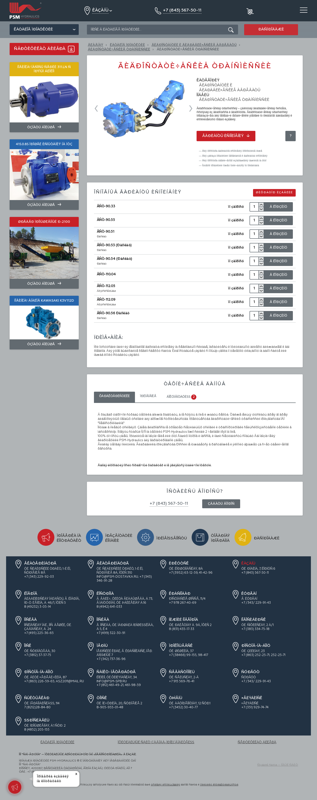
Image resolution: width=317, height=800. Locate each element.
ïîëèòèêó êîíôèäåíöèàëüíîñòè (219, 784)
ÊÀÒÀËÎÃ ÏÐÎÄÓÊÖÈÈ (127, 45)
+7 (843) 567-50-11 (169, 503)
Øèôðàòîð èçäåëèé (274, 192)
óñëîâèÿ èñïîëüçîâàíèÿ (165, 784)
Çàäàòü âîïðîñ (221, 503)
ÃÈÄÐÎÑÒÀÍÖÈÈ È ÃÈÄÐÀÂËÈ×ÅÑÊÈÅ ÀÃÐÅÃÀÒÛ (194, 45)
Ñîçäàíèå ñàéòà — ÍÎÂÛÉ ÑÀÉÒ (277, 765)
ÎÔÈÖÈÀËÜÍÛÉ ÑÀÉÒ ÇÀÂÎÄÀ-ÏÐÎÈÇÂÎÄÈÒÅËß (156, 742)
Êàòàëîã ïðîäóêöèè (33, 29)
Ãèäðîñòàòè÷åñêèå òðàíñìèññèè (119, 49)
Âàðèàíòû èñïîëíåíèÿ (226, 136)
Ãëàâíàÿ (95, 45)
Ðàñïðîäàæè (271, 29)
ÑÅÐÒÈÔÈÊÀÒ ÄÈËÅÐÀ (257, 742)
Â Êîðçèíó (278, 207)
